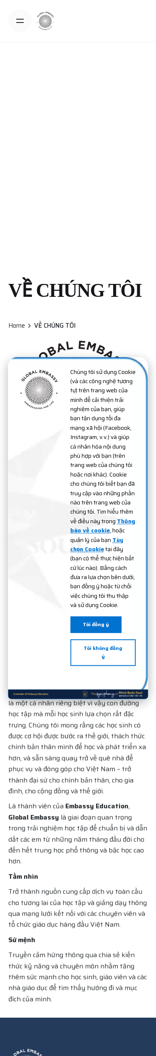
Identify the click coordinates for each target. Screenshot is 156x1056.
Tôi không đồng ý (103, 652)
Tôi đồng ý (96, 624)
